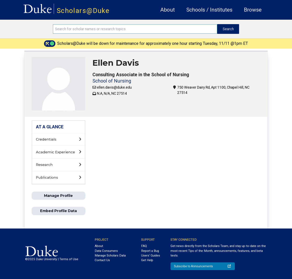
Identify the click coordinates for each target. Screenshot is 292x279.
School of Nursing (111, 81)
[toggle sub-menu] (80, 139)
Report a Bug (150, 251)
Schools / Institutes (209, 10)
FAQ (144, 246)
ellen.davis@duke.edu (114, 87)
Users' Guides (150, 255)
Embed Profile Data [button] (58, 211)
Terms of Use (68, 259)
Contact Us (102, 260)
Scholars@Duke (83, 11)
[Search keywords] (135, 29)
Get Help (147, 260)
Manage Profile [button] (58, 195)
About (167, 10)
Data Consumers (106, 251)
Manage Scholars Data (110, 255)
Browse (253, 10)
